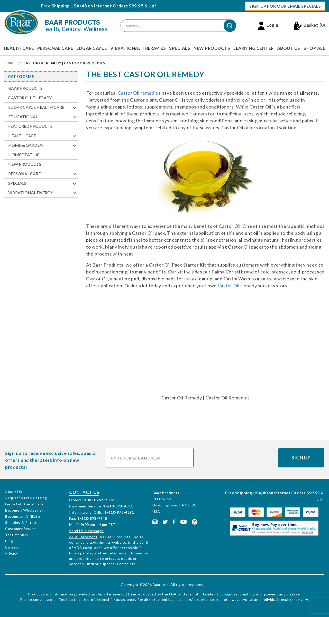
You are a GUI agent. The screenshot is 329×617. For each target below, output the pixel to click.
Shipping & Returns (22, 522)
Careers (12, 547)
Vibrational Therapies (138, 48)
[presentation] (236, 458)
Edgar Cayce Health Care (36, 107)
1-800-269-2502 (99, 500)
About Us (288, 48)
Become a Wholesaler (24, 510)
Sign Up (301, 458)
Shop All (314, 48)
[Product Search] (178, 25)
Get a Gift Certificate (24, 504)
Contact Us (84, 492)
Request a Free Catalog (26, 498)
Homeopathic (24, 154)
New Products (212, 48)
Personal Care (55, 48)
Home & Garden (25, 145)
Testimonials (16, 535)
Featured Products (30, 126)
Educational (23, 116)
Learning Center (253, 48)
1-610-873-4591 (118, 506)
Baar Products (25, 88)
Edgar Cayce (91, 48)
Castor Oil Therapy (30, 97)
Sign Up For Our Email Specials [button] (285, 6)
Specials (179, 48)
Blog (9, 541)
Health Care (19, 48)
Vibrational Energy (30, 192)
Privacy (11, 553)
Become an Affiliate (22, 516)
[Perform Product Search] (230, 25)
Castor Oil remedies (139, 93)
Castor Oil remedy (237, 285)
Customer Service (21, 528)
